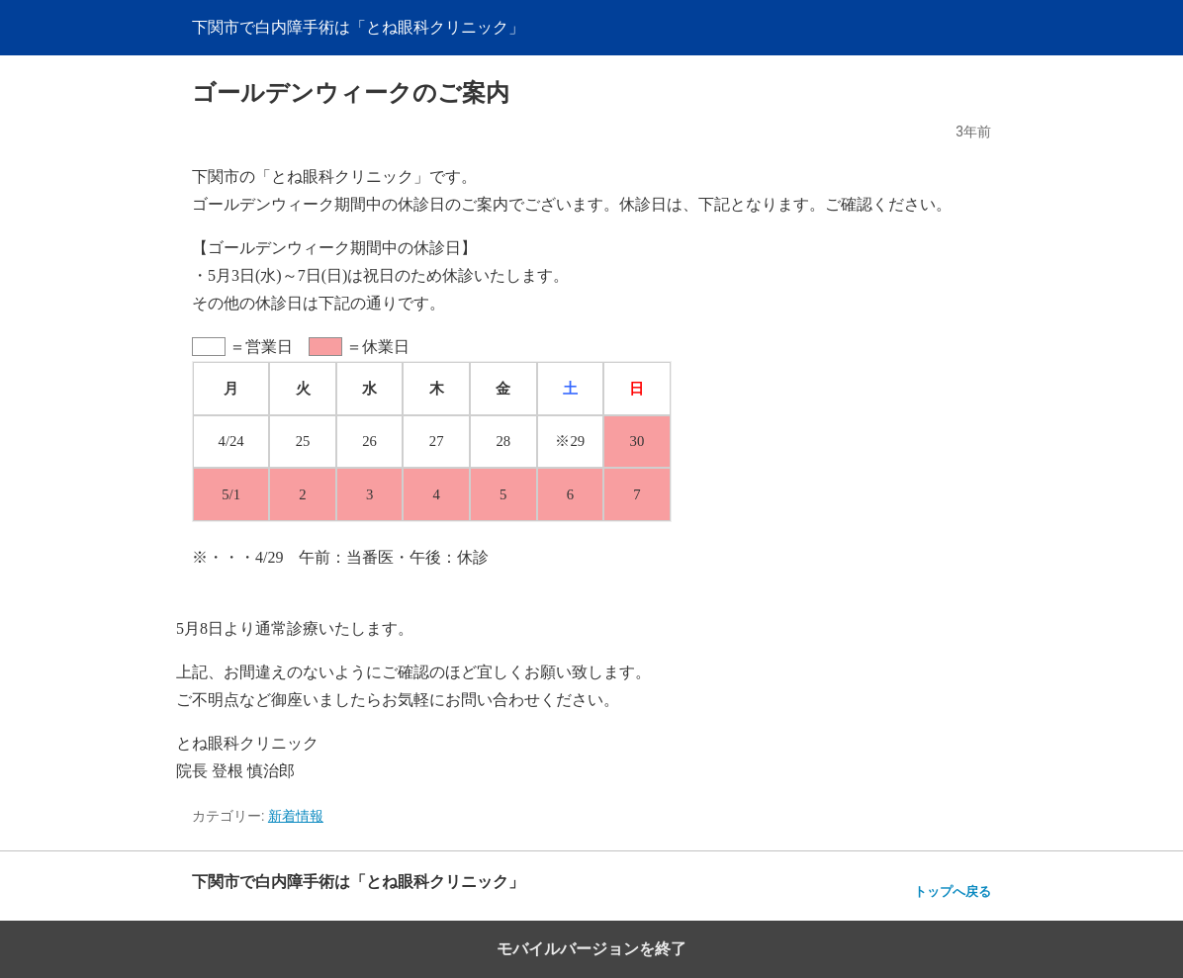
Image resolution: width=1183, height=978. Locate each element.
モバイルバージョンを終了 (591, 948)
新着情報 (295, 816)
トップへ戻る (952, 891)
